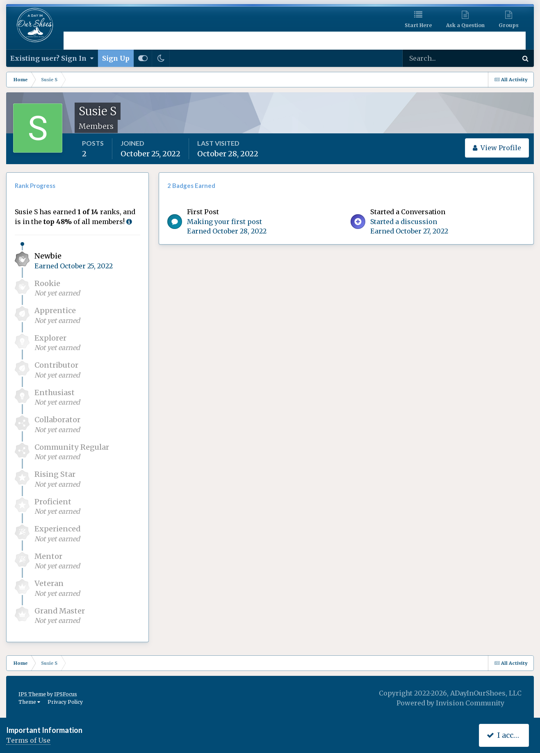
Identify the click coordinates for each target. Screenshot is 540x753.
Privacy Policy (65, 702)
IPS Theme (32, 694)
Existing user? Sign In (51, 58)
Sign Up (116, 58)
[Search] (434, 58)
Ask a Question (465, 25)
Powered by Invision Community (450, 703)
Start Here (418, 25)
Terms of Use (28, 740)
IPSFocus (65, 694)
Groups (509, 25)
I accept (505, 735)
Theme (29, 702)
